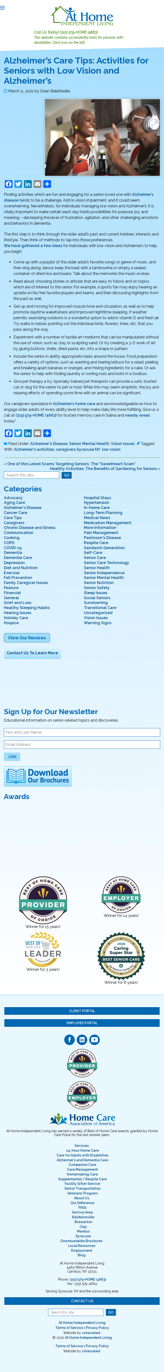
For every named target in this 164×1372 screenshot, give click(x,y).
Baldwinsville (83, 1217)
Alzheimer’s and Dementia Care (82, 1160)
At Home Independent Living (82, 1323)
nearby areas (137, 415)
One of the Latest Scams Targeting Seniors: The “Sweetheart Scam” (71, 464)
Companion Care (82, 1165)
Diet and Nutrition (21, 567)
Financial (12, 593)
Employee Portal (82, 1023)
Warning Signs (97, 623)
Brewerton (83, 1222)
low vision (111, 449)
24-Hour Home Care (82, 1150)
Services (82, 1146)
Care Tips (13, 517)
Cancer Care (15, 512)
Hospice (11, 623)
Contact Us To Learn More (32, 653)
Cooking (11, 537)
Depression (14, 562)
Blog (82, 1255)
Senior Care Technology (106, 562)
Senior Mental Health (89, 443)
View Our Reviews (27, 637)
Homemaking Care (82, 1174)
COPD (9, 542)
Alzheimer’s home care (74, 403)
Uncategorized (98, 612)
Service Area (82, 1212)
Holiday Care (16, 618)
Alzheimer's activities (34, 449)
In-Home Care (97, 507)
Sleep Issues (95, 593)
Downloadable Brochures (81, 1241)
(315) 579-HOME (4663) (79, 32)
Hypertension (96, 502)
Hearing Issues (17, 612)
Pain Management (101, 532)
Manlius (83, 1231)
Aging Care (14, 502)
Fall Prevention (18, 577)
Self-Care (93, 552)
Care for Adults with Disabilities (82, 1155)
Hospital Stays (97, 497)
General (11, 598)
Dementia (13, 552)
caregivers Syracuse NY (78, 449)
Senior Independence (104, 573)
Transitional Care (100, 607)
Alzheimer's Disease (49, 443)
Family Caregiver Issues (26, 582)
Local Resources (81, 1246)
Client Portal (82, 1011)
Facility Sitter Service (82, 1184)
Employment (81, 1250)
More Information (100, 527)
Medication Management (107, 523)
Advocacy (13, 497)
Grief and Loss (17, 602)
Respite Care (96, 542)
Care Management (82, 1169)
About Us (81, 1198)
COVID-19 (13, 548)
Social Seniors (97, 598)
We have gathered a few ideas (33, 245)
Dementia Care (18, 557)
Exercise (11, 573)
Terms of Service (69, 1328)
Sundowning (96, 602)
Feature (11, 587)
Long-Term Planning (103, 512)
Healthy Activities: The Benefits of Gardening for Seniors (103, 468)
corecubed (91, 1333)
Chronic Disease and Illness (29, 527)
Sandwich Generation (104, 548)
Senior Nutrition (99, 582)
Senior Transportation (82, 1188)
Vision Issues (123, 443)
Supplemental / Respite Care (82, 1179)
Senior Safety (97, 587)
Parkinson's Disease (102, 537)
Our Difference (82, 1203)
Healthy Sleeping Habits (27, 607)
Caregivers (14, 523)
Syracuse (83, 1236)
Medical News (97, 517)
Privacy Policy (97, 1328)
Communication (18, 532)
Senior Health (97, 567)
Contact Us (82, 1301)
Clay (83, 1227)
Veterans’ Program (82, 1193)
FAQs (82, 1207)
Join (12, 757)
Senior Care (95, 557)
